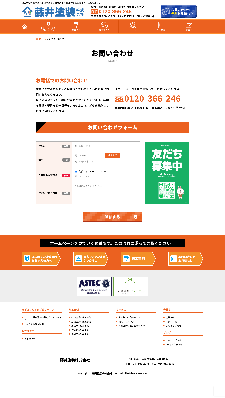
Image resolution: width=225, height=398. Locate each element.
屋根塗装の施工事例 (81, 321)
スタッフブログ (173, 340)
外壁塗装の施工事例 (81, 317)
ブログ (189, 26)
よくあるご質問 (173, 325)
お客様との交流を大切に (131, 317)
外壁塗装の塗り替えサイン (132, 325)
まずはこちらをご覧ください (48, 26)
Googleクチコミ (174, 344)
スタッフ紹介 (172, 321)
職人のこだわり (126, 321)
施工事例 (76, 26)
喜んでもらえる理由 (34, 324)
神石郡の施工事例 (80, 329)
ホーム (43, 39)
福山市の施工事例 (80, 334)
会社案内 (161, 26)
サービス (132, 27)
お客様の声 (104, 26)
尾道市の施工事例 (80, 325)
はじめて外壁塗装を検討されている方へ (42, 318)
